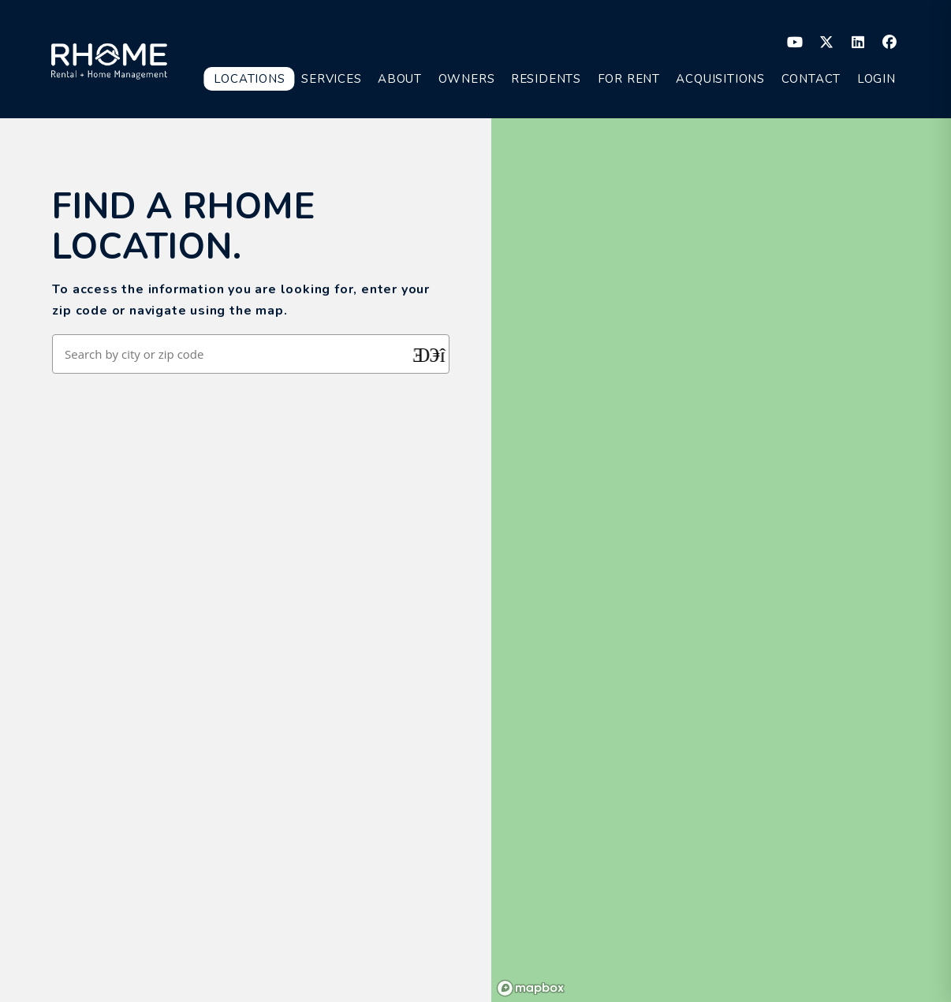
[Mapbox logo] (530, 988)
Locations (249, 79)
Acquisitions (720, 79)
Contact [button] (811, 79)
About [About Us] (400, 79)
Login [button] (876, 79)
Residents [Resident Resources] (546, 79)
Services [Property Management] (331, 79)
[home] (109, 58)
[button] (795, 42)
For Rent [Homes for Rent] (629, 79)
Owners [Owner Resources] (466, 79)
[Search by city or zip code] (233, 354)
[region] (721, 560)
